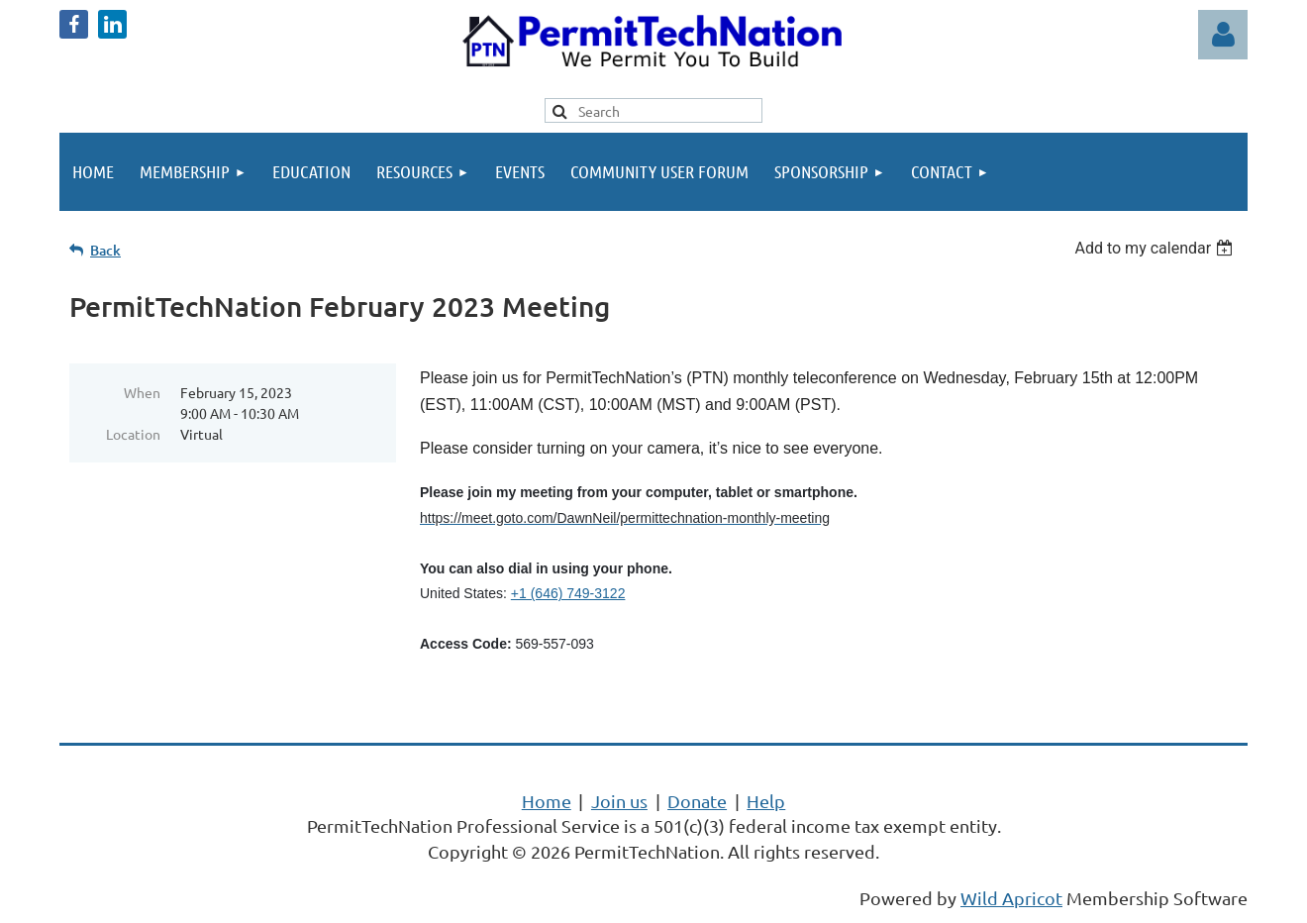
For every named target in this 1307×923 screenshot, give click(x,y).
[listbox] (1156, 248)
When (142, 392)
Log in (1223, 34)
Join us (619, 800)
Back (105, 250)
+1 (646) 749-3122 (568, 593)
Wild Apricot (1011, 897)
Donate (697, 800)
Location (133, 434)
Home (546, 800)
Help (766, 800)
